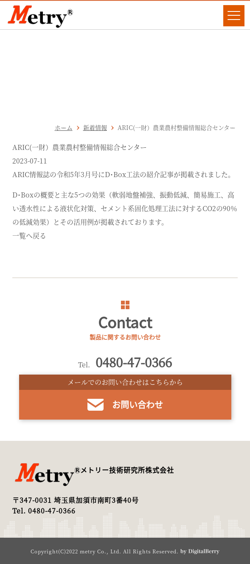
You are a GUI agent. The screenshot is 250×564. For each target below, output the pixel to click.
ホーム (64, 127)
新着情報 (95, 127)
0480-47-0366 (134, 361)
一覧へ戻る (29, 235)
